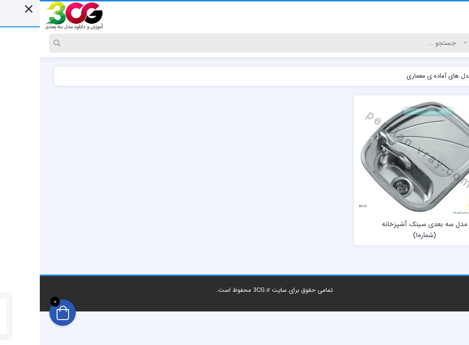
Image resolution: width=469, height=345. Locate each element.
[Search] (226, 43)
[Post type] (441, 43)
